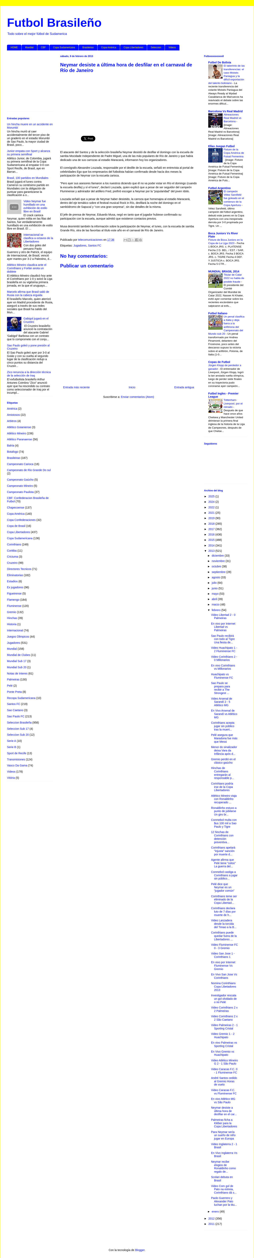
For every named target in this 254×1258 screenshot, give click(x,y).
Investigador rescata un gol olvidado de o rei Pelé (224, 999)
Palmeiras (13, 679)
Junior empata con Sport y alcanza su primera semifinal (28, 152)
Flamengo (13, 599)
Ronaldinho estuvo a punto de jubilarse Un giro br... (224, 811)
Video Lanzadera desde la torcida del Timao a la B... (223, 924)
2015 (211, 539)
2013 (211, 550)
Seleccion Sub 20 (18, 734)
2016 (211, 534)
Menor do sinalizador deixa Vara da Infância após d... (224, 750)
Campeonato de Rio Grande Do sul (29, 470)
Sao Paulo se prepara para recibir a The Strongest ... (220, 688)
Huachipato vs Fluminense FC (222, 676)
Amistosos (13, 414)
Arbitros (12, 421)
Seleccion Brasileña (19, 722)
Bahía (10, 445)
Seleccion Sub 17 (18, 728)
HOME (14, 47)
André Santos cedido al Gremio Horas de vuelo (224, 1081)
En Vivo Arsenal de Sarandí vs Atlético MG (224, 714)
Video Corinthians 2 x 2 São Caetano (224, 1018)
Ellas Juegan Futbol (221, 146)
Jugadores (79, 245)
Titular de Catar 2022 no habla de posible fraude (234, 278)
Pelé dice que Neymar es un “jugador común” (222, 887)
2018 (211, 523)
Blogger (139, 1250)
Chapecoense (15, 507)
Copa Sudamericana (64, 47)
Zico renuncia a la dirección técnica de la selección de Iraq (29, 374)
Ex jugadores (15, 587)
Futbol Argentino (219, 188)
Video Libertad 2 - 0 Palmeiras (223, 616)
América (12, 408)
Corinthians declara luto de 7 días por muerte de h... (223, 912)
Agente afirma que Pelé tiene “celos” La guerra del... (223, 863)
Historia (11, 624)
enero (216, 1211)
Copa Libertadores (133, 47)
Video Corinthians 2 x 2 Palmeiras (224, 1009)
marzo (216, 604)
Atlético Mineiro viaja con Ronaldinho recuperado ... (224, 799)
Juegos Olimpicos (18, 636)
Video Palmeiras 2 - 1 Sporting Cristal (224, 1026)
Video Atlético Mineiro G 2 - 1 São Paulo (224, 1062)
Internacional (15, 630)
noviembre (218, 561)
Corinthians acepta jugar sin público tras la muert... (222, 726)
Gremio (11, 612)
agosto (216, 577)
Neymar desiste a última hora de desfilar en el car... (224, 1111)
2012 (211, 1218)
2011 (211, 1223)
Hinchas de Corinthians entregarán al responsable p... (222, 773)
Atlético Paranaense (19, 439)
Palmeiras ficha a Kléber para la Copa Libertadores (224, 1123)
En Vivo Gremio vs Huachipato (222, 1053)
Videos (172, 47)
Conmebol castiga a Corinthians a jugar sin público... (224, 875)
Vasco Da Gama (17, 765)
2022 (211, 507)
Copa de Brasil (16, 525)
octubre (217, 566)
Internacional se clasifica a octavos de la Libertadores (38, 238)
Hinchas (12, 618)
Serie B (11, 747)
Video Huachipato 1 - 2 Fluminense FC (224, 649)
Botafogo (12, 451)
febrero (216, 610)
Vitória (11, 777)
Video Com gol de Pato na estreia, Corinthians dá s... (224, 1189)
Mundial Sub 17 (16, 661)
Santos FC (94, 245)
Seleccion (156, 47)
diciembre (218, 555)
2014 (211, 545)
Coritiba (12, 550)
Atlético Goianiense (19, 427)
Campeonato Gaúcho (20, 479)
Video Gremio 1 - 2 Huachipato (222, 1035)
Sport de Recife (16, 753)
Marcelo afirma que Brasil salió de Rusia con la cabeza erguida (28, 293)
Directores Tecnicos (19, 569)
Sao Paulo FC (15, 716)
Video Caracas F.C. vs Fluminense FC (224, 1091)
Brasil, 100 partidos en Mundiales (27, 177)
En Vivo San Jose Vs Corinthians (224, 976)
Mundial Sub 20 (16, 667)
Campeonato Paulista (20, 492)
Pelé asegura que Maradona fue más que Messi (224, 738)
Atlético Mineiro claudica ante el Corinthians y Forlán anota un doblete (26, 268)
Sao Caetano (15, 710)
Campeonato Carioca (20, 464)
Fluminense (14, 605)
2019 (211, 518)
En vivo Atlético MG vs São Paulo (223, 1100)
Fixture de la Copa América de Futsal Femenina (234, 153)
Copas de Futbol (219, 362)
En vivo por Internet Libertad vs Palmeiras (223, 627)
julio (214, 582)
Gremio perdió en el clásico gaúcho (223, 761)
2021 (211, 512)
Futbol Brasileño (54, 22)
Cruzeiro (12, 562)
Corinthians (14, 544)
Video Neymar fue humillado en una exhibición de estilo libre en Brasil (35, 206)
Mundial (29, 47)
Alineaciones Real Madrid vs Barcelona (232, 118)
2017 (211, 529)
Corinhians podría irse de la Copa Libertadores (222, 787)
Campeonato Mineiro (20, 485)
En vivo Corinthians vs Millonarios (223, 667)
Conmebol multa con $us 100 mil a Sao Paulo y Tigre (224, 823)
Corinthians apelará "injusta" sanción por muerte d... (223, 851)
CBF (43, 47)
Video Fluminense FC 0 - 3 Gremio (224, 946)
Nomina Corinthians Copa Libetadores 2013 (223, 987)
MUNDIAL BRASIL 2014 (223, 271)
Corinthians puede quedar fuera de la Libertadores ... (224, 936)
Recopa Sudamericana (21, 698)
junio (215, 588)
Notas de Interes (17, 673)
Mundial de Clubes (18, 655)
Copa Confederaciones (21, 520)
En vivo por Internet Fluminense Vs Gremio (223, 966)
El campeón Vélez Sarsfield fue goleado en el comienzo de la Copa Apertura (234, 198)
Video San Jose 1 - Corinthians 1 (223, 955)
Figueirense (14, 593)
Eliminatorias (15, 575)
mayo (215, 593)
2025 (211, 496)
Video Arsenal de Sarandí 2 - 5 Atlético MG (221, 702)
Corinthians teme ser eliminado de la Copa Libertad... (224, 900)
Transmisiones (16, 759)
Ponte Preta (14, 691)
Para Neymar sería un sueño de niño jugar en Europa (223, 1135)
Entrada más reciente (76, 387)
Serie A (11, 740)
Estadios (12, 581)
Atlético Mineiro (16, 433)
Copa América (108, 47)
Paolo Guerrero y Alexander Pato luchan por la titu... (224, 1201)
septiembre (219, 572)
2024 (211, 501)
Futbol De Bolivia (219, 62)
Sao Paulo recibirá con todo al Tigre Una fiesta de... (223, 639)
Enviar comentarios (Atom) (137, 396)
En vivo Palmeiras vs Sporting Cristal (224, 1044)
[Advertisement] (129, 102)
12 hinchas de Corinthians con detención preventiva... (222, 837)
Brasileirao (88, 47)
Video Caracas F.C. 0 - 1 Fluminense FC (224, 1071)
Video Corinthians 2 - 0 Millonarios (224, 658)
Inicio (132, 387)
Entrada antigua (184, 387)
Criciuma (12, 556)
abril (215, 599)
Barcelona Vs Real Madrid (225, 111)
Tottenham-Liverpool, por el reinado (233, 403)
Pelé (10, 685)
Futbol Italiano (217, 313)
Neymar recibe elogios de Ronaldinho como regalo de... (223, 1166)
